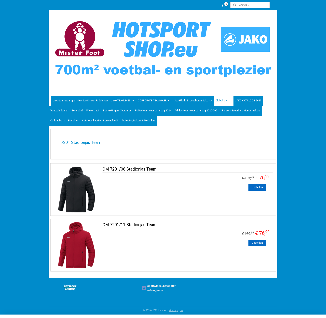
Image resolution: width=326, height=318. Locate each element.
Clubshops (224, 100)
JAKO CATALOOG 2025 (248, 100)
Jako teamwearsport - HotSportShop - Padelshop (80, 100)
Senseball (77, 110)
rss (181, 310)
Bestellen (257, 187)
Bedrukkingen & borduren (117, 110)
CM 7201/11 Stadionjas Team (129, 224)
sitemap (173, 310)
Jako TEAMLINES (123, 100)
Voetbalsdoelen (59, 110)
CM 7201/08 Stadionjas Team (129, 169)
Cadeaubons (57, 120)
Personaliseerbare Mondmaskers (241, 110)
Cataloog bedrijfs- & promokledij (100, 120)
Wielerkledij (93, 110)
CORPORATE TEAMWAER (154, 100)
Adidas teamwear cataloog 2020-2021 (197, 110)
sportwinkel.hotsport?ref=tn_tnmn (159, 288)
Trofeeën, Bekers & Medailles (138, 120)
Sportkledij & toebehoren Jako (193, 100)
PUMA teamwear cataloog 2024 (153, 110)
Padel (73, 120)
